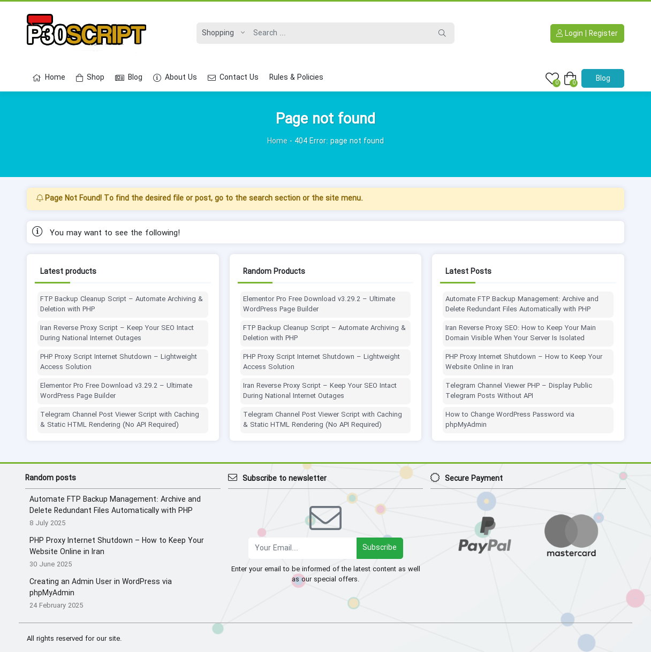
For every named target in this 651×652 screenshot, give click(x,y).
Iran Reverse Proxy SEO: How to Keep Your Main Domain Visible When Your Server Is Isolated (520, 333)
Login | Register (587, 34)
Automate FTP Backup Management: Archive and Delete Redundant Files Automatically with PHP (522, 304)
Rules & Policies (296, 77)
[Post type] (220, 33)
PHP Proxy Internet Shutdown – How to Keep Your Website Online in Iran (523, 362)
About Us (175, 77)
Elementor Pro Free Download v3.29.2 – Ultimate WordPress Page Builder (116, 391)
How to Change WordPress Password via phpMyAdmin (509, 420)
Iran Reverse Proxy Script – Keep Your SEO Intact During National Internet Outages (117, 333)
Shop (90, 77)
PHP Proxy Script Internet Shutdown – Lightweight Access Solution (118, 362)
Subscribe (379, 548)
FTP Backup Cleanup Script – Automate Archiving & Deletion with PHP (121, 304)
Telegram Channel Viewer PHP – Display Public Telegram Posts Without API (518, 391)
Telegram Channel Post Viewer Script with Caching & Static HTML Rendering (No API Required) (119, 420)
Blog (128, 77)
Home (48, 77)
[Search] (339, 33)
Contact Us (233, 77)
